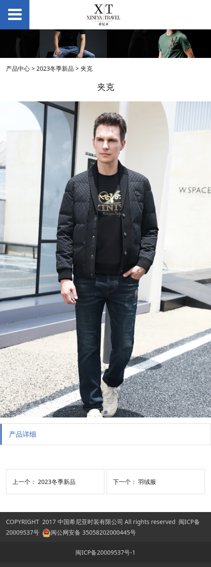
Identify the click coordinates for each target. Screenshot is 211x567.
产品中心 (18, 68)
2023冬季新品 (55, 68)
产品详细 (22, 434)
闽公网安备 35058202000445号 (89, 532)
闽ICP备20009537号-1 (105, 552)
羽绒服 (147, 482)
